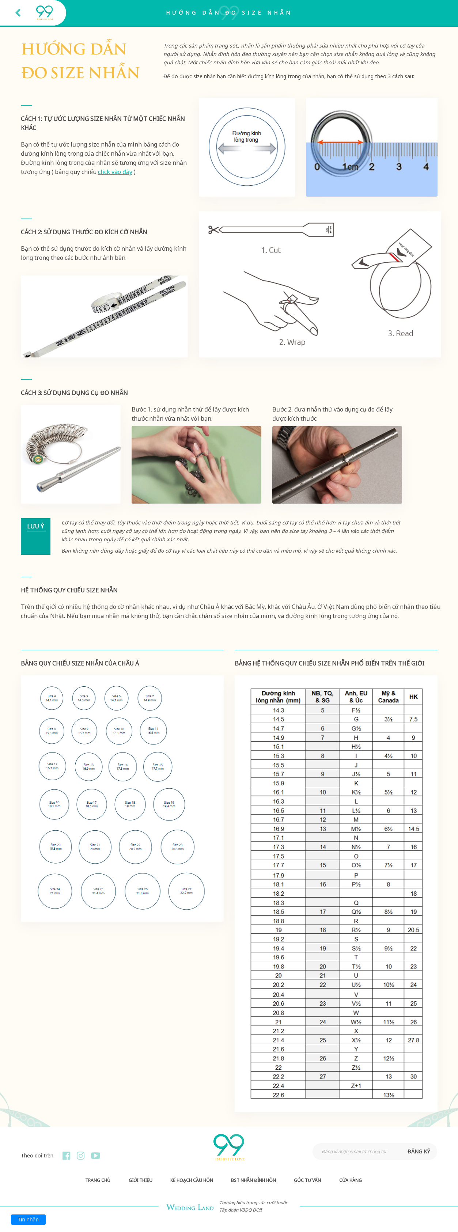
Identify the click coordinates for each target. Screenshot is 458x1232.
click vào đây (115, 172)
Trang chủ (97, 1180)
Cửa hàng (350, 1180)
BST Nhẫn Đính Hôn (253, 1180)
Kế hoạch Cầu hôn (191, 1180)
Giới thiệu (140, 1180)
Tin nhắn (28, 1219)
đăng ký (419, 1151)
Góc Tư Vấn (307, 1180)
